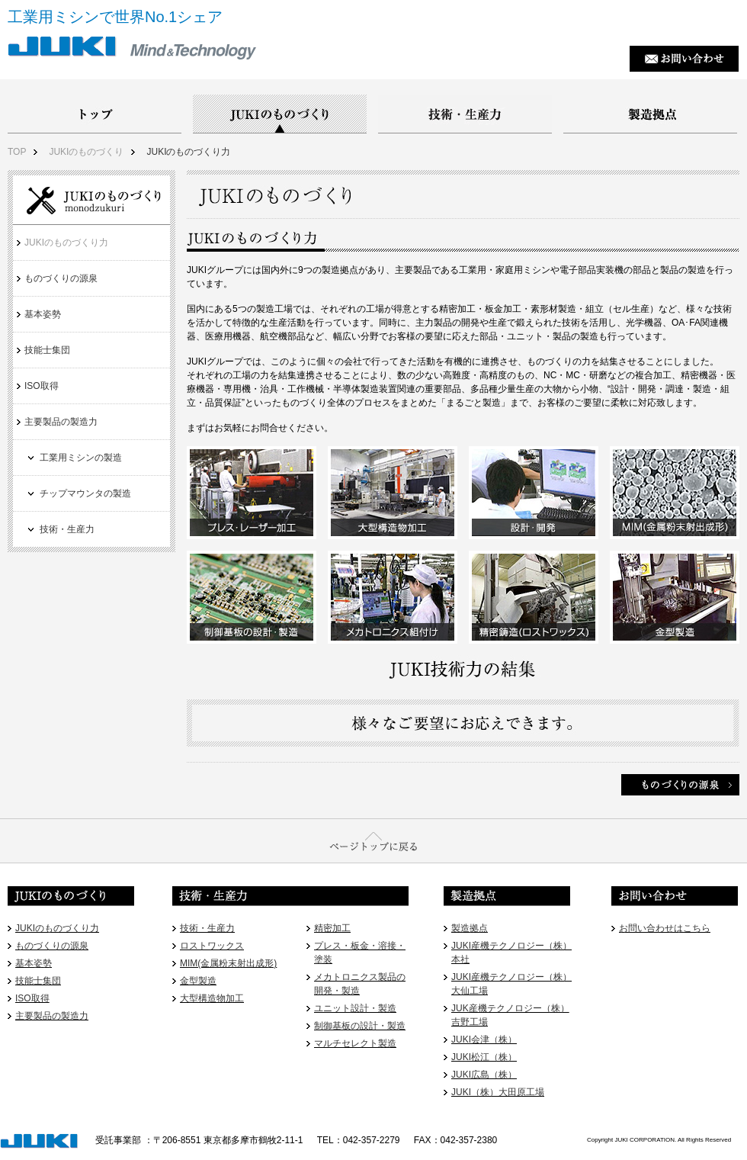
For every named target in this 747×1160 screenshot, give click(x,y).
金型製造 (198, 980)
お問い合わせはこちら (664, 928)
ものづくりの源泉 (61, 278)
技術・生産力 (67, 529)
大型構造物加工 (212, 998)
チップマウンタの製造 (85, 493)
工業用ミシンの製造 (81, 457)
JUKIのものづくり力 (188, 151)
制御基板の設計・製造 (360, 1025)
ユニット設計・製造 (355, 1008)
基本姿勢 (42, 314)
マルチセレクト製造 (355, 1043)
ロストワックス (212, 945)
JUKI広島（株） (484, 1074)
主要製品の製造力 (61, 421)
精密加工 (332, 928)
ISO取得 (41, 386)
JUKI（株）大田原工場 (497, 1092)
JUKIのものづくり (86, 151)
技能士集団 (47, 350)
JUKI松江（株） (484, 1057)
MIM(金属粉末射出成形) (228, 963)
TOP (17, 151)
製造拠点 (469, 928)
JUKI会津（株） (484, 1039)
